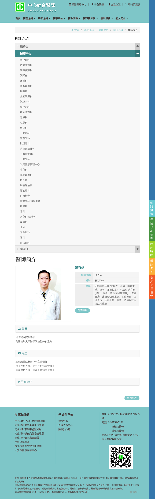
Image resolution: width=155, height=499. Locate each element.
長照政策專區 (22, 441)
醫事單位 (59, 18)
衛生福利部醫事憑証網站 (28, 429)
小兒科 (23, 169)
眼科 (22, 237)
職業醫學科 (26, 174)
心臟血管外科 (27, 154)
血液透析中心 (65, 425)
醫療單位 (103, 30)
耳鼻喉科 (25, 232)
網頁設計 (134, 492)
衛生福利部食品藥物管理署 (29, 433)
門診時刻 (82, 310)
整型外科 (118, 30)
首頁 (18, 18)
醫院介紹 (29, 18)
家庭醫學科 (26, 86)
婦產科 (23, 180)
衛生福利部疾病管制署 (27, 437)
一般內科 (25, 133)
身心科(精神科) (28, 216)
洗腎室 (23, 75)
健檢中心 (63, 421)
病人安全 (122, 18)
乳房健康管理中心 (30, 164)
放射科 (23, 80)
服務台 (78, 46)
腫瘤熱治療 (26, 185)
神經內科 (25, 101)
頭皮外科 (25, 190)
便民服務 (107, 18)
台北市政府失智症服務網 (28, 446)
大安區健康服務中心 (26, 450)
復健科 (23, 206)
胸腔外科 (25, 59)
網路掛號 (151, 208)
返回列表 (132, 398)
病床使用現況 (151, 287)
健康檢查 (25, 195)
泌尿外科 (25, 242)
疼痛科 (23, 91)
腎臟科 (23, 117)
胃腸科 (23, 127)
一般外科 (25, 159)
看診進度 (151, 266)
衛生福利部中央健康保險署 (29, 425)
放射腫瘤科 (26, 65)
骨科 (22, 211)
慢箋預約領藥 (151, 228)
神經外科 (25, 143)
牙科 (22, 227)
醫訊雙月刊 (90, 18)
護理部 (78, 249)
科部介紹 (44, 18)
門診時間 (151, 249)
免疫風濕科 (26, 96)
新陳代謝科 (26, 70)
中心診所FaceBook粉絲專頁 (30, 421)
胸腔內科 (25, 106)
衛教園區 (74, 18)
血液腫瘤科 (26, 112)
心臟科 (23, 122)
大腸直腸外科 (27, 148)
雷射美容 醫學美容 (30, 201)
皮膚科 (23, 221)
